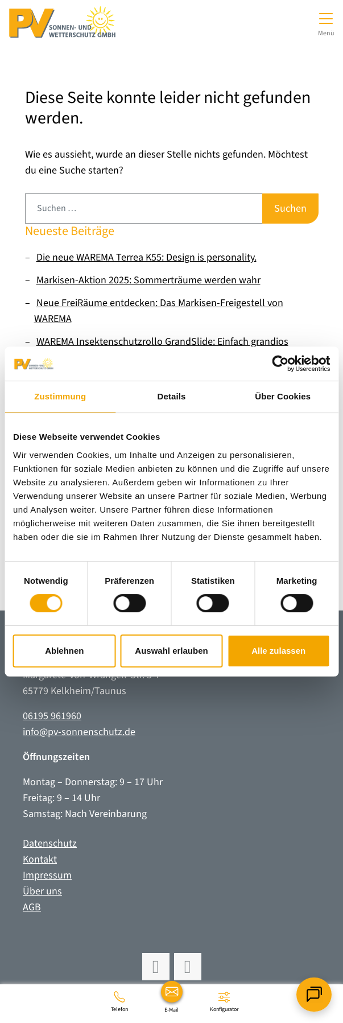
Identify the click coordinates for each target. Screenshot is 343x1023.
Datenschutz (50, 843)
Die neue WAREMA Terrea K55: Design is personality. (146, 257)
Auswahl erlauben (171, 650)
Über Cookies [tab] (283, 396)
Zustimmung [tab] (60, 396)
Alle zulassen (278, 650)
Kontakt (40, 859)
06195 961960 (52, 716)
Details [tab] (172, 396)
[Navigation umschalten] (326, 23)
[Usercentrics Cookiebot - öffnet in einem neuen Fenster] (280, 363)
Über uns (42, 891)
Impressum (47, 875)
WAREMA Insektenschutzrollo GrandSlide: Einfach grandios (162, 342)
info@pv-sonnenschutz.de (79, 732)
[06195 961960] (119, 1001)
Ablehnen (64, 650)
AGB (32, 907)
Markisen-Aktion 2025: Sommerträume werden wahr (148, 280)
